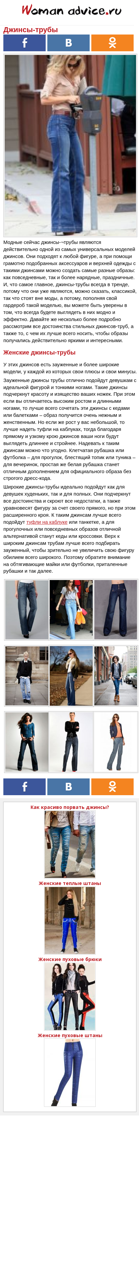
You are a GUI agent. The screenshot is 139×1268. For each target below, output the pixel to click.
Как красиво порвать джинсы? (70, 807)
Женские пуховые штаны (70, 1035)
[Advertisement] (69, 1185)
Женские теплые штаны (70, 883)
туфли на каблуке (47, 522)
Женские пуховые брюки (70, 959)
